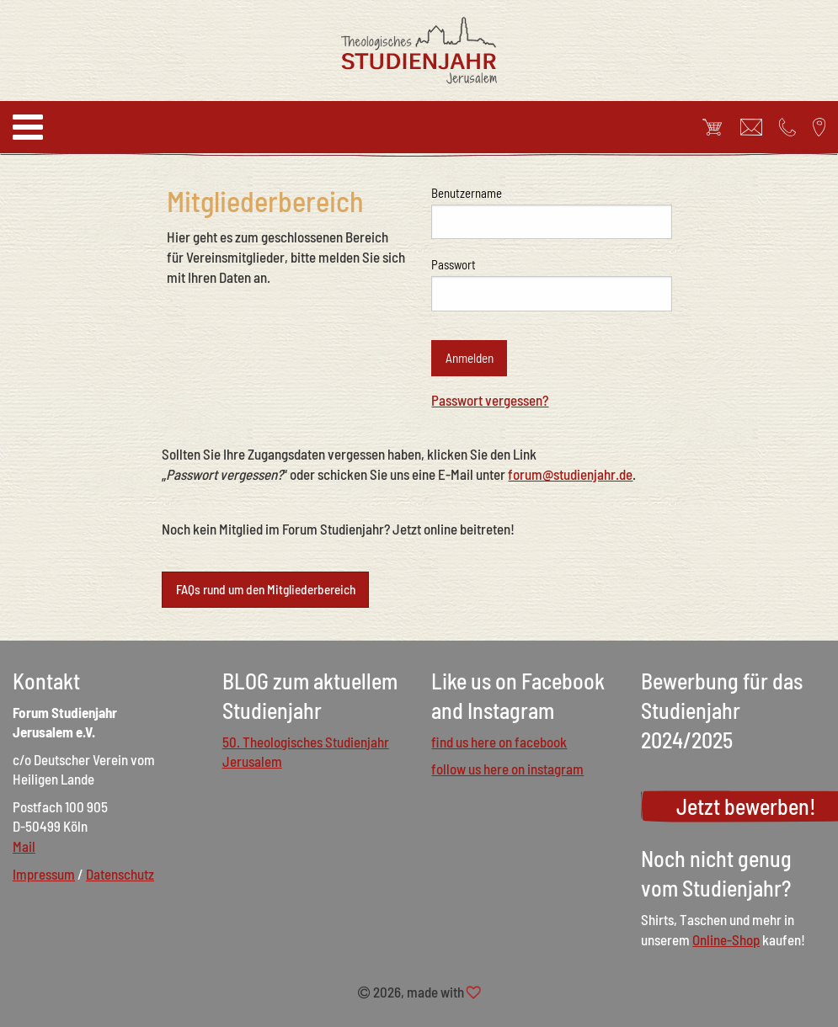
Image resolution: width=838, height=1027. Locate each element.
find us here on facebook (499, 741)
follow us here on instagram (507, 768)
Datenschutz (120, 873)
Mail (24, 846)
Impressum (44, 873)
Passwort (453, 264)
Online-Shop (726, 939)
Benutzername (466, 192)
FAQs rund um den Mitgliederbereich (265, 589)
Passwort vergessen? (489, 399)
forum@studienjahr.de (570, 474)
